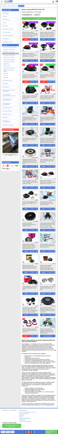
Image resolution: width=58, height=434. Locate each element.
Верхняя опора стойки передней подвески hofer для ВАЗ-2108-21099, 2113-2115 (29, 267)
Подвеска (5, 45)
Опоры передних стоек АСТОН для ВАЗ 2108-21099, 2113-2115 (47, 288)
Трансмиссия (6, 38)
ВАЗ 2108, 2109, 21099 (8, 49)
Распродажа (6, 13)
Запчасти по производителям (7, 121)
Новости (21, 416)
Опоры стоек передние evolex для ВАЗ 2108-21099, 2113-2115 (29, 203)
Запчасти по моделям (8, 125)
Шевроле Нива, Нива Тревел (8, 70)
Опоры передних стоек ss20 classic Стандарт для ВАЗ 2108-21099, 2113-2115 (30, 182)
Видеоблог (21, 415)
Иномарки (5, 77)
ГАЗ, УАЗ (5, 75)
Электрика (5, 83)
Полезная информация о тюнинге (27, 412)
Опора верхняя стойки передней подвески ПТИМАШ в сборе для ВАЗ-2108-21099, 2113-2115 (47, 310)
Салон (4, 22)
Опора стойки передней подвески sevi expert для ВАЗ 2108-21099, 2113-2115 (29, 76)
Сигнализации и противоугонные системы (9, 95)
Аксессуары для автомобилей (7, 104)
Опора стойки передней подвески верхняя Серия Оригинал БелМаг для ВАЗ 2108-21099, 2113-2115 (29, 246)
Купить (32, 39)
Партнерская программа (25, 421)
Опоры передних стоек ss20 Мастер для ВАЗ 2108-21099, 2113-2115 (29, 330)
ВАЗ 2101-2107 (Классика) (9, 47)
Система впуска (6, 32)
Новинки (5, 16)
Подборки (5, 117)
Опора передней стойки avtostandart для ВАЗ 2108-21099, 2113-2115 (46, 203)
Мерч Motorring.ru (7, 114)
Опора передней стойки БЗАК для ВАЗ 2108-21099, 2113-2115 (29, 288)
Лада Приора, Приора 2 (9, 59)
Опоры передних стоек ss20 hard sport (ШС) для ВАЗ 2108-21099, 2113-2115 (47, 246)
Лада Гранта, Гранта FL (9, 55)
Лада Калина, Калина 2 (9, 57)
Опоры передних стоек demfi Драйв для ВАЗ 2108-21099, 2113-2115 (47, 76)
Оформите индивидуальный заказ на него (12, 426)
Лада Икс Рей (6, 66)
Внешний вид (6, 19)
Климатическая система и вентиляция (9, 90)
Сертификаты (22, 419)
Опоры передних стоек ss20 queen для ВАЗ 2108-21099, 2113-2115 (47, 161)
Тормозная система (7, 42)
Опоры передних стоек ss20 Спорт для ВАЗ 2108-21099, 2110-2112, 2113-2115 (47, 97)
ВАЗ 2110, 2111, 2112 (8, 51)
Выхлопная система (8, 29)
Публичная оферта (23, 413)
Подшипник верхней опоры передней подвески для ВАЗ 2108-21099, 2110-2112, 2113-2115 (29, 161)
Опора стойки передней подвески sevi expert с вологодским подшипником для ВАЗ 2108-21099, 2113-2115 (46, 267)
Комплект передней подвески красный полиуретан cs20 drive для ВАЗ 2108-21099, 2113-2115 (47, 119)
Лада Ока (5, 73)
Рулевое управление (8, 35)
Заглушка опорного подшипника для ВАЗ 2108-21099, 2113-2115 (29, 224)
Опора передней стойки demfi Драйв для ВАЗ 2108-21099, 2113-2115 (29, 97)
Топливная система (7, 80)
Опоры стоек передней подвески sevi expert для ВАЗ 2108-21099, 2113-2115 (29, 55)
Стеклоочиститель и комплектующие (8, 99)
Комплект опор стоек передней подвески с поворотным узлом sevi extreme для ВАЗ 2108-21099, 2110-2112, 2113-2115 (47, 140)
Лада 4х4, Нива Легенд (9, 68)
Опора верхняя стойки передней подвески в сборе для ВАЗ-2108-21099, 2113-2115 (29, 119)
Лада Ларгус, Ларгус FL (9, 61)
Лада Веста (6, 63)
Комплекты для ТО (7, 107)
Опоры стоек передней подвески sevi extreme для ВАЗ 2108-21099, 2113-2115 (47, 182)
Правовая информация (25, 418)
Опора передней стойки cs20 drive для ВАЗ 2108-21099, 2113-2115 (29, 140)
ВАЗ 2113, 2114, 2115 (8, 53)
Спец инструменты (7, 111)
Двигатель (5, 26)
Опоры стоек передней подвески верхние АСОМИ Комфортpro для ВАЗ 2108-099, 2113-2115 (46, 331)
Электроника (6, 86)
